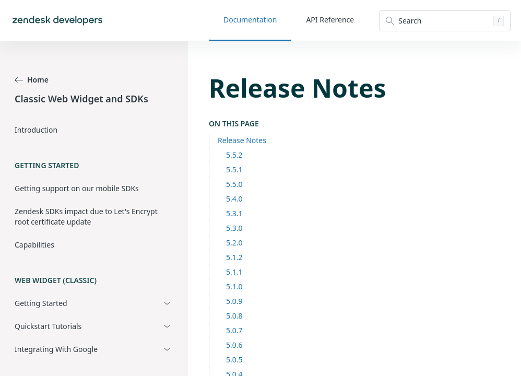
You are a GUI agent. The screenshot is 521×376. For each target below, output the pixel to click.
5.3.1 (234, 213)
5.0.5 (234, 360)
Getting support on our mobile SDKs (77, 188)
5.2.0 (234, 243)
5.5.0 (234, 184)
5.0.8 (234, 316)
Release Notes (242, 140)
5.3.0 (234, 228)
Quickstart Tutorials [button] (48, 326)
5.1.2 (234, 257)
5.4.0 (234, 199)
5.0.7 (234, 330)
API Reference (330, 20)
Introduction (36, 130)
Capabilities (34, 245)
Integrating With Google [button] (56, 349)
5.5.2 (234, 155)
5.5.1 (234, 169)
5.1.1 (234, 272)
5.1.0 (234, 286)
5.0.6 (234, 345)
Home (32, 80)
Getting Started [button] (41, 303)
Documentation (250, 20)
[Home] (57, 20)
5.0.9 (234, 301)
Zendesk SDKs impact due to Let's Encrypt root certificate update (86, 216)
